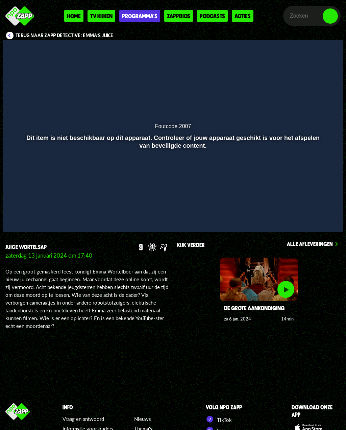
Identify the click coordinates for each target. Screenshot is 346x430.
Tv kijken (101, 16)
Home (74, 16)
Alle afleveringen (310, 243)
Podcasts (212, 16)
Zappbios (178, 16)
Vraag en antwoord (83, 419)
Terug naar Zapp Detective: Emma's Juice (65, 35)
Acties (242, 16)
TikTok (219, 419)
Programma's (139, 16)
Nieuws (142, 419)
